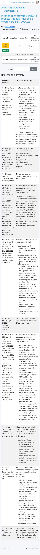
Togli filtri (5, 45)
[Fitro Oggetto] (21, 48)
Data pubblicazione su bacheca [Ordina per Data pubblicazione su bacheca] (34, 38)
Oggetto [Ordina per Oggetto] (21, 38)
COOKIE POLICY (5, 548)
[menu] (21, 69)
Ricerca (5, 50)
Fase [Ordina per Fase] (26, 38)
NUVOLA (29, 548)
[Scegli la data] (34, 48)
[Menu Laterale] (2, 2)
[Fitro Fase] (26, 48)
